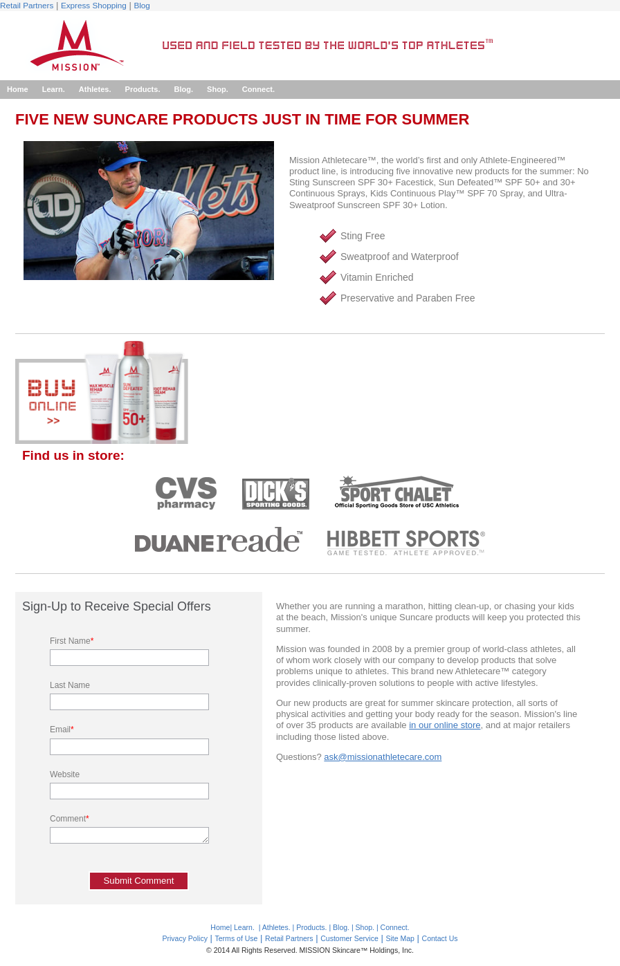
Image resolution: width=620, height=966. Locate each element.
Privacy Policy (184, 938)
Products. (311, 927)
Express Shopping (94, 5)
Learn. (244, 927)
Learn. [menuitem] (53, 89)
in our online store (444, 725)
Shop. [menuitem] (217, 89)
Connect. (395, 927)
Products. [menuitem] (143, 89)
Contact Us (440, 938)
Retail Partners (26, 5)
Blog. (341, 927)
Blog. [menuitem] (183, 89)
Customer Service (349, 938)
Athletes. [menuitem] (95, 89)
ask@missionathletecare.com (382, 757)
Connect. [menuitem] (258, 89)
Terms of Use (236, 938)
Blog (141, 5)
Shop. (365, 927)
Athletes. (276, 927)
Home (220, 927)
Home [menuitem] (17, 89)
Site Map (399, 938)
